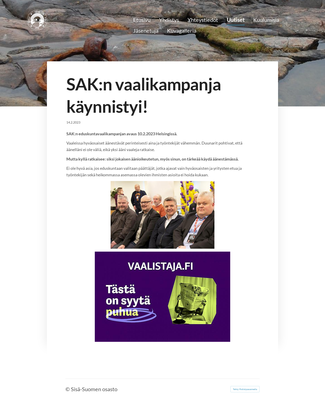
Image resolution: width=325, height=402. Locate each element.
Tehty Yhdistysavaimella (245, 389)
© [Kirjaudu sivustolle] (68, 389)
